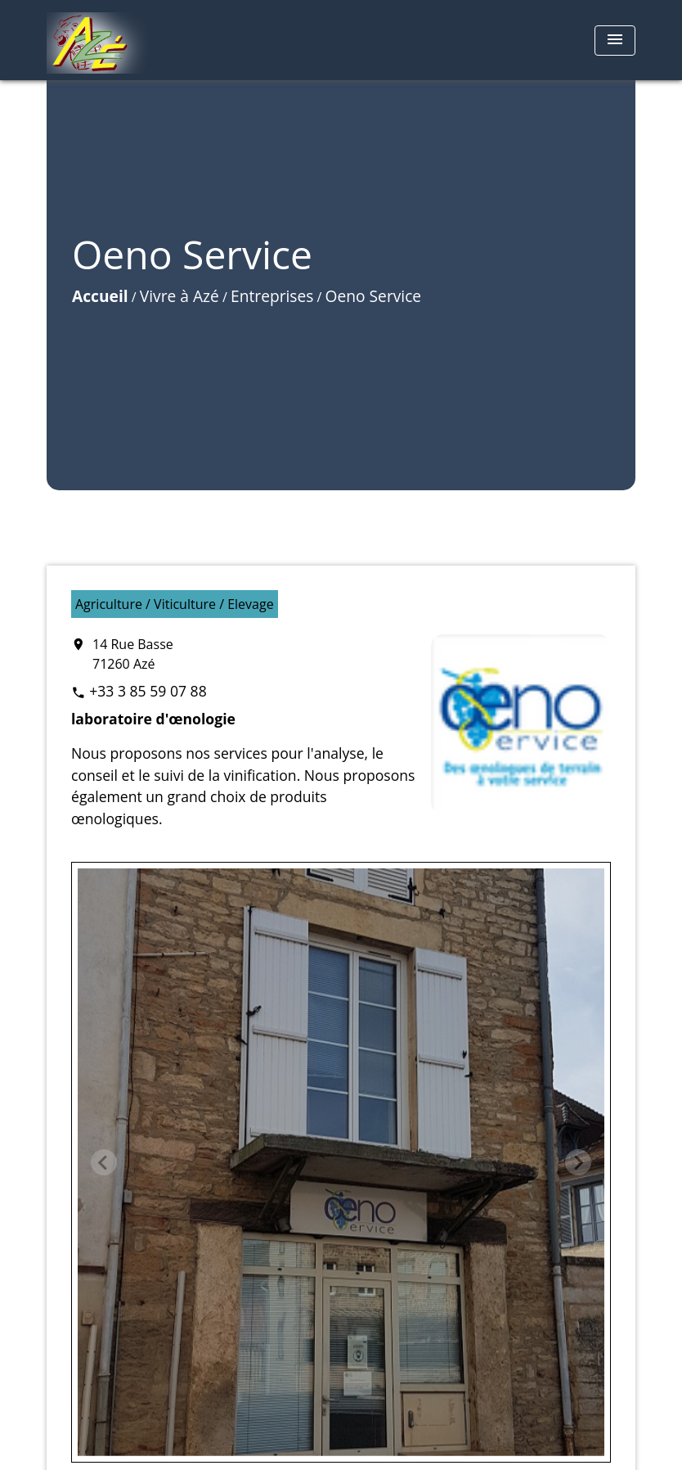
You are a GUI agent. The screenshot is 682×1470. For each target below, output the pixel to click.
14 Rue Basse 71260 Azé (132, 654)
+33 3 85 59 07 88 (148, 691)
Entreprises (272, 296)
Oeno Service (373, 296)
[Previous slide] (104, 1162)
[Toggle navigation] (615, 40)
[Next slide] (578, 1162)
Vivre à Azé (179, 296)
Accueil (100, 296)
